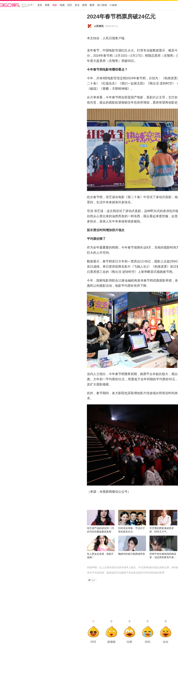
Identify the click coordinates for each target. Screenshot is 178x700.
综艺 (69, 5)
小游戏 (113, 5)
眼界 (92, 5)
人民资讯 (99, 26)
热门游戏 (102, 5)
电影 (54, 5)
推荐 (84, 5)
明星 (47, 5)
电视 (62, 5)
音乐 (77, 5)
